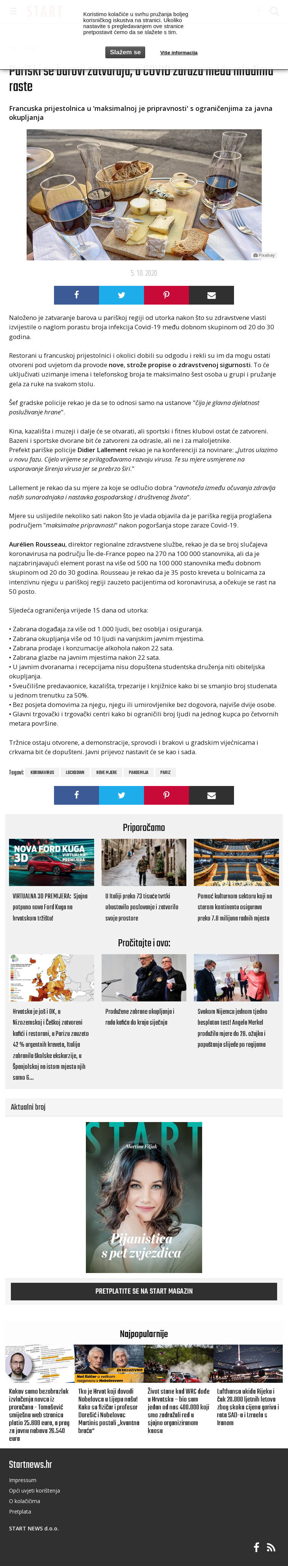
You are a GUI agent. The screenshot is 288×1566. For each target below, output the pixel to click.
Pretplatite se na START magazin (144, 1292)
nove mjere (106, 773)
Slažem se (125, 52)
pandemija (138, 773)
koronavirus (42, 773)
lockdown (75, 773)
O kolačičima (24, 1501)
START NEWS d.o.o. (34, 1528)
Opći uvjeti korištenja (34, 1490)
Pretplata (20, 1511)
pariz (165, 773)
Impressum (22, 1480)
